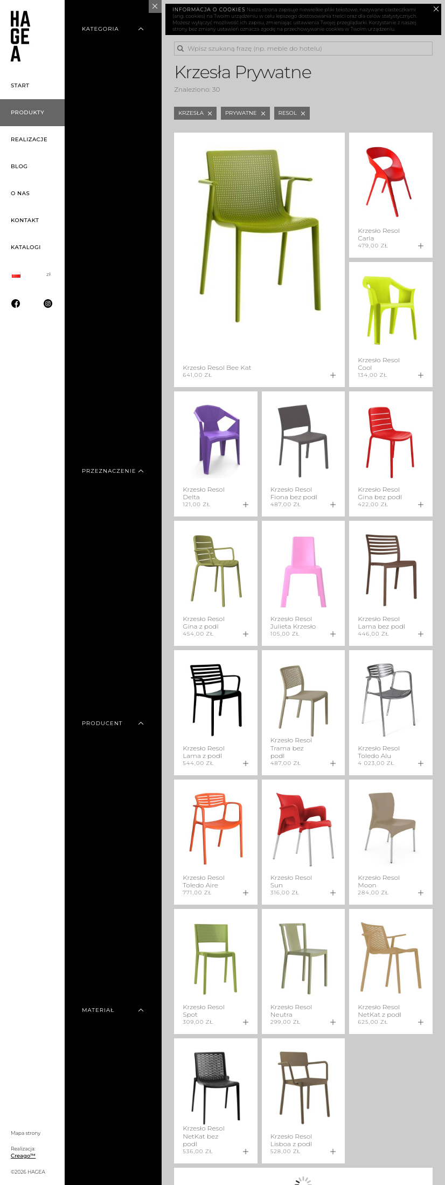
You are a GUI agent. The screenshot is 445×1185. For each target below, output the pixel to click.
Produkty (27, 112)
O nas (20, 193)
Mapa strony (25, 1133)
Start (20, 85)
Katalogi (26, 247)
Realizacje (29, 139)
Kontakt (25, 220)
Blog (19, 166)
